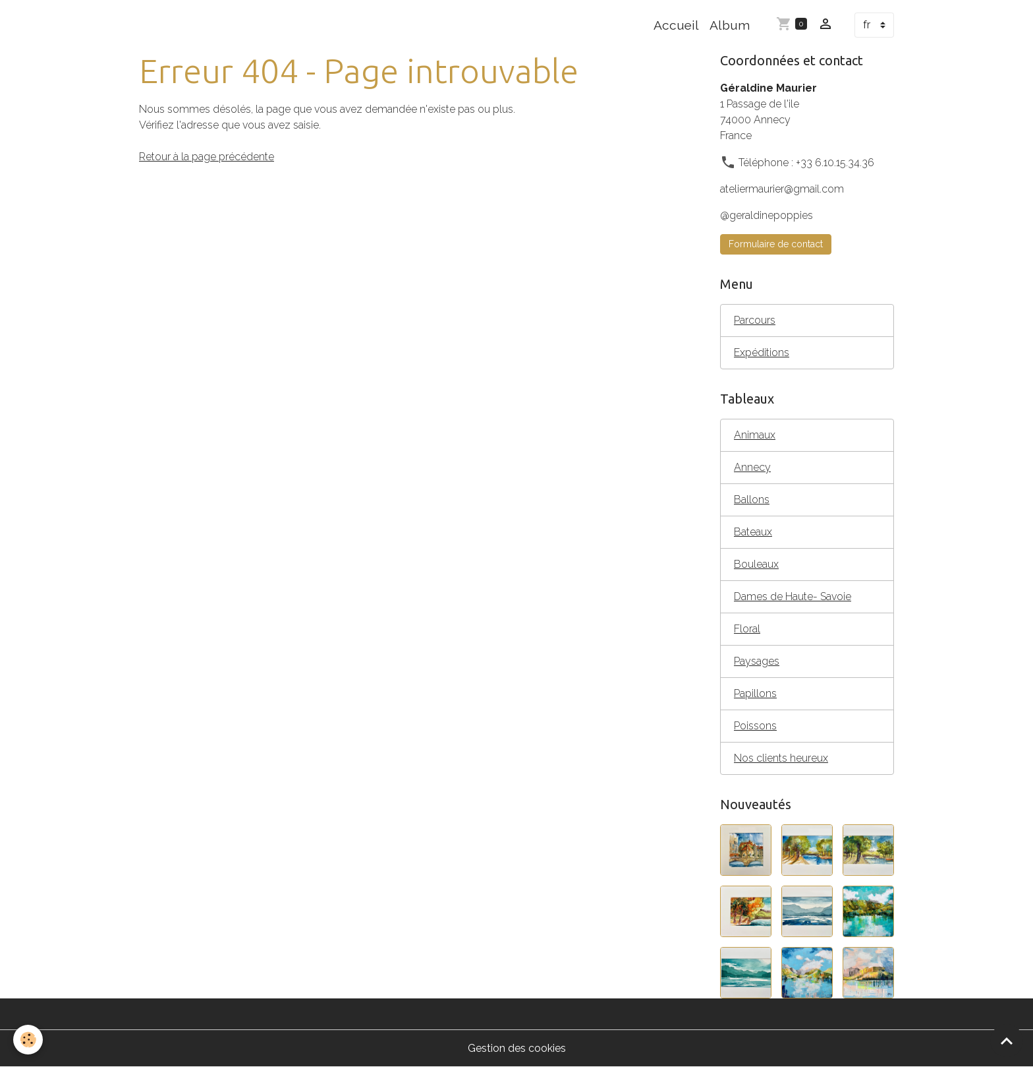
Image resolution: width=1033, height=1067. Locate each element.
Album (730, 25)
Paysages (756, 661)
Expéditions (761, 352)
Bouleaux (756, 564)
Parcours (754, 320)
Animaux (754, 435)
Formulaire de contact (776, 244)
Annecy (752, 467)
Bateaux (753, 532)
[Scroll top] (1006, 1040)
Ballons (751, 499)
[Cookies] (28, 1039)
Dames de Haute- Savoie (792, 596)
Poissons (755, 725)
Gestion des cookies (517, 1048)
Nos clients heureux (781, 758)
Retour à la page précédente (206, 156)
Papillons (755, 693)
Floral (747, 629)
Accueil (676, 25)
